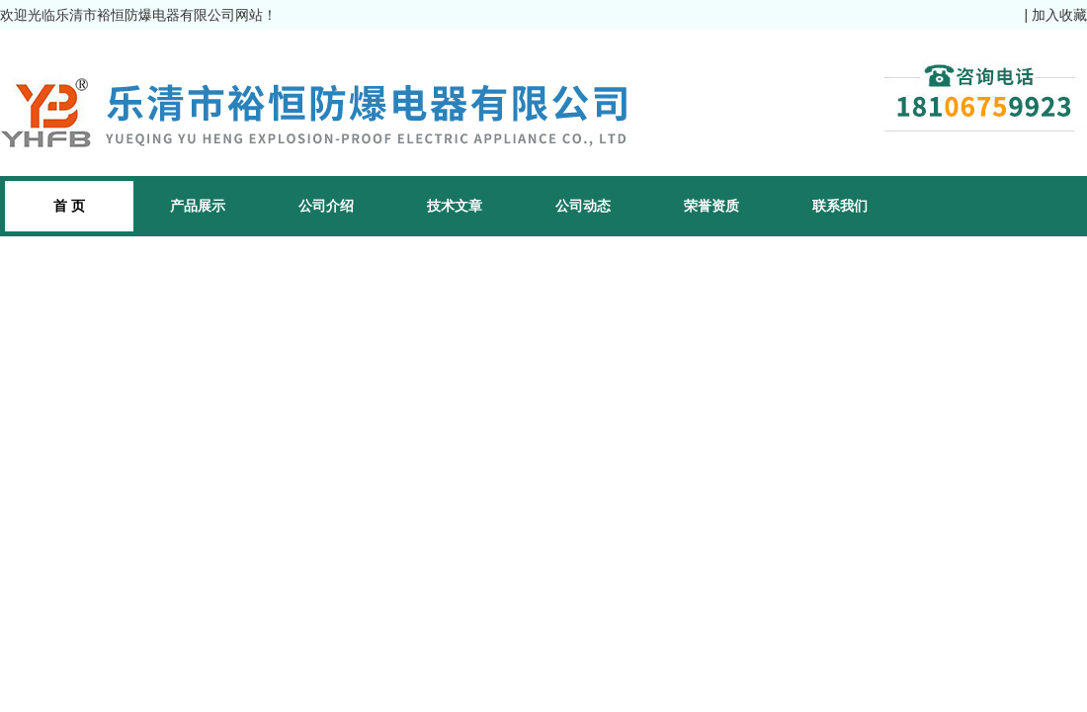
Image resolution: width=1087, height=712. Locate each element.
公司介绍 (326, 206)
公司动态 (583, 206)
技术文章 (454, 206)
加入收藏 (1059, 15)
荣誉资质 (711, 206)
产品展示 (197, 206)
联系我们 (840, 206)
